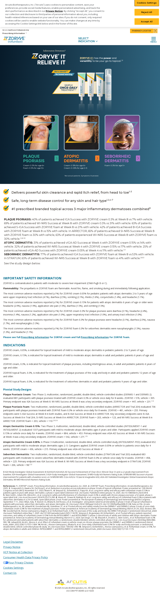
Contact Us (9, 573)
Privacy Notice (54, 11)
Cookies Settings (13, 568)
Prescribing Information (14, 33)
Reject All (146, 12)
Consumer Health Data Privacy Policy (25, 557)
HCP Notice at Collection (18, 552)
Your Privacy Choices (20, 562)
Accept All (147, 21)
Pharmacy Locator (145, 31)
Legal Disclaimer (13, 542)
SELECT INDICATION (88, 40)
